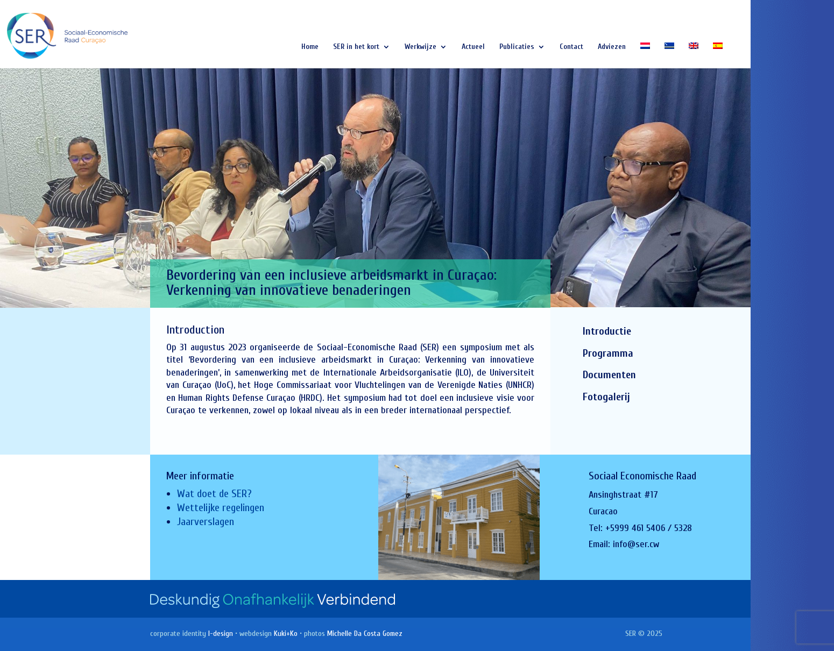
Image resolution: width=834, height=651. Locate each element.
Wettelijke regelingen (220, 507)
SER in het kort (356, 47)
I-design (220, 633)
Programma (608, 353)
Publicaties (516, 47)
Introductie (607, 331)
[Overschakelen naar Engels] (693, 55)
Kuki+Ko (286, 633)
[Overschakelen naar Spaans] (718, 55)
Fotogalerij (606, 397)
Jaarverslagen (205, 521)
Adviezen (612, 47)
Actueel (473, 47)
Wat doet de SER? (214, 493)
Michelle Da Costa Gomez (364, 633)
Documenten (609, 375)
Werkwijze (420, 47)
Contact (571, 47)
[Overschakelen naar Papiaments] (669, 55)
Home (310, 47)
